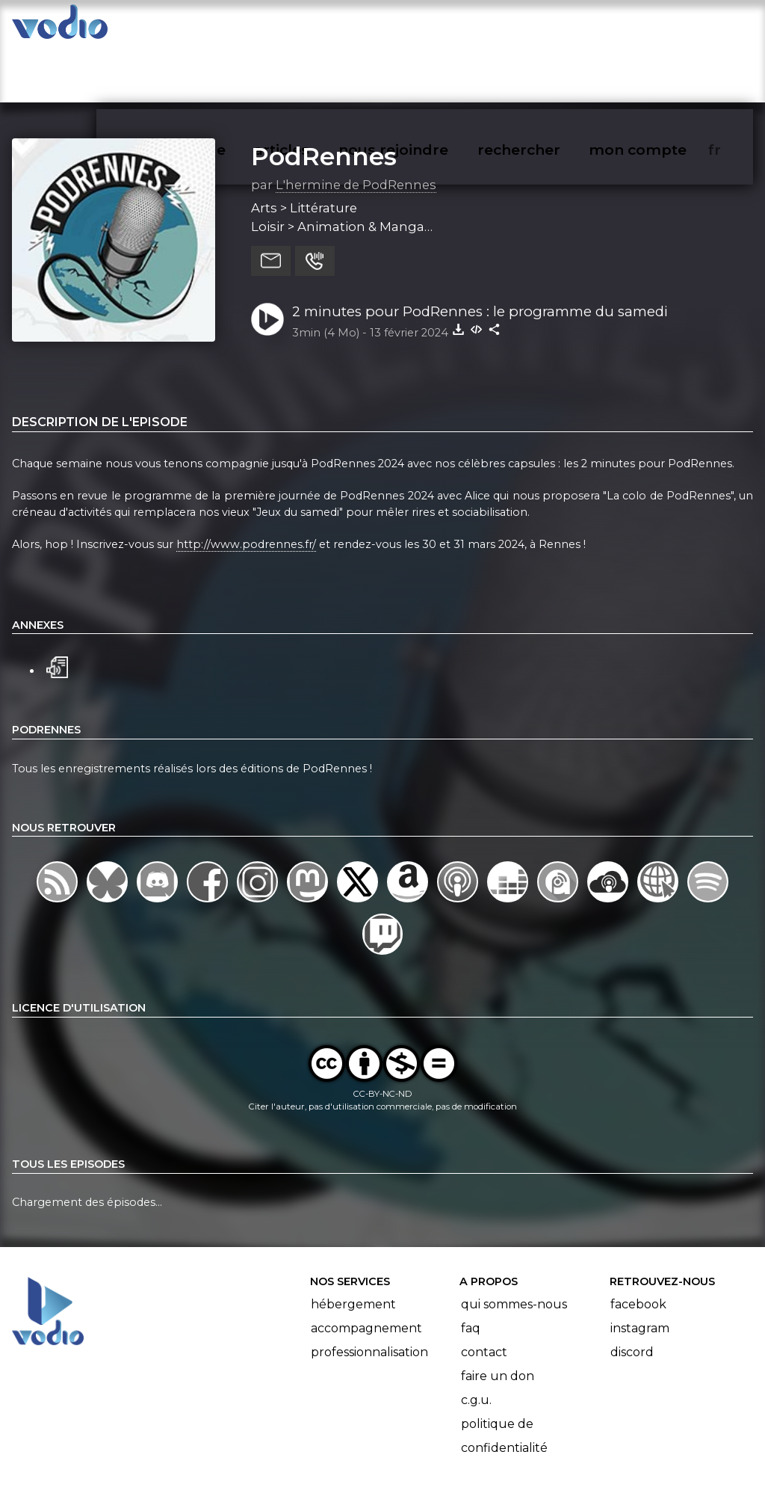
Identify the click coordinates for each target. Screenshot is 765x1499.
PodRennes (324, 98)
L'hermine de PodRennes (356, 126)
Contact (484, 1294)
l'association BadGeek (254, 1466)
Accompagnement (366, 1270)
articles (315, 27)
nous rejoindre (424, 27)
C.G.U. (476, 1342)
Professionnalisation (369, 1294)
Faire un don (497, 1318)
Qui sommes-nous (514, 1246)
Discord (632, 1294)
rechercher (545, 27)
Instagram (639, 1270)
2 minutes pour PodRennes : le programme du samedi (480, 253)
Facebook (638, 1246)
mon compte (662, 27)
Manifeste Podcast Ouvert (424, 1445)
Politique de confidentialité (504, 1377)
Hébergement (353, 1246)
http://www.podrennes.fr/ (246, 486)
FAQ (470, 1270)
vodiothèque (213, 27)
